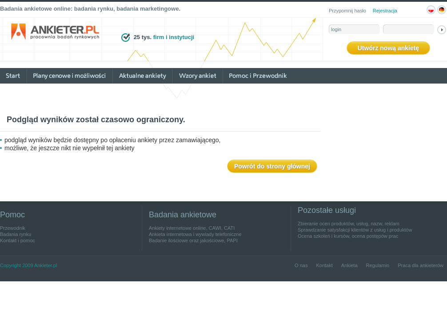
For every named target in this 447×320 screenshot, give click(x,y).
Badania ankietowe (182, 214)
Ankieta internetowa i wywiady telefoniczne (195, 234)
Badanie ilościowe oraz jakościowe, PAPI (193, 240)
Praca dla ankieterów (420, 265)
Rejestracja (385, 10)
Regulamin (378, 265)
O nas (301, 265)
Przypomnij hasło (347, 10)
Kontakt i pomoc (17, 240)
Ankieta (349, 265)
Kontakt (324, 265)
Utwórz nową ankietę (388, 48)
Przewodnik (12, 228)
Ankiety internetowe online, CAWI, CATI (192, 228)
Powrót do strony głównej (272, 166)
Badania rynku (15, 234)
